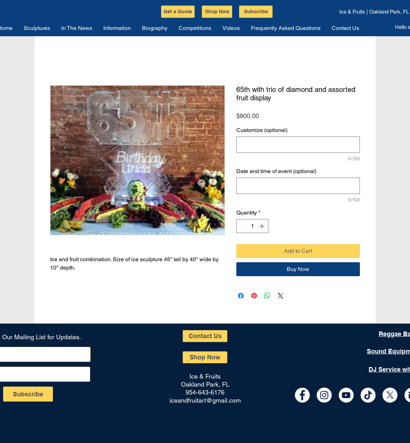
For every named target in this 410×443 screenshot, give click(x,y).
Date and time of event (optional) (276, 171)
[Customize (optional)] (298, 145)
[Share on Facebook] (241, 296)
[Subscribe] (256, 12)
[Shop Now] (217, 12)
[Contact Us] (205, 336)
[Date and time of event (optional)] (298, 186)
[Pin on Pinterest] (254, 296)
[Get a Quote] (178, 12)
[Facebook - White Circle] (302, 395)
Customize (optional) (261, 130)
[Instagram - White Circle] (324, 395)
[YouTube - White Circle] (346, 395)
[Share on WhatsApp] (267, 296)
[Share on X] (280, 296)
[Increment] (262, 226)
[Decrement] (242, 226)
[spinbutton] (252, 226)
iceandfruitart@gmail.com (205, 400)
